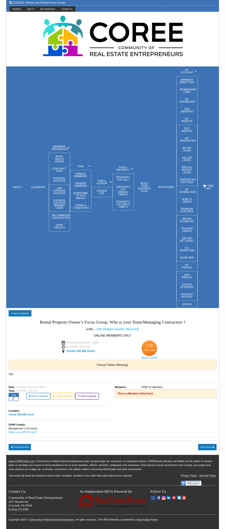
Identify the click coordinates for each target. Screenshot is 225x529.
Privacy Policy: (189, 475)
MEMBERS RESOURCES (60, 147)
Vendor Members (80, 184)
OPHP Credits (59, 226)
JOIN (80, 166)
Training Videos (187, 229)
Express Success (59, 179)
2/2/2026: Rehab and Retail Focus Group (37, 2)
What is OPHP (150, 358)
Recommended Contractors (61, 216)
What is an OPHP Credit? (23, 432)
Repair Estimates (187, 220)
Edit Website (186, 129)
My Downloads (188, 190)
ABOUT (17, 187)
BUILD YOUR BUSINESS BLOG (144, 187)
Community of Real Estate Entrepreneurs (51, 519)
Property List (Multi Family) (123, 204)
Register (17, 9)
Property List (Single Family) (123, 191)
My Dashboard (47, 9)
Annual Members (80, 175)
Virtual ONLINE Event (80, 351)
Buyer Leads (187, 149)
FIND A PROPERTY (123, 168)
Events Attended (187, 285)
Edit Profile (187, 276)
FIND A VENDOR (101, 182)
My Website (186, 120)
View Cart (208, 187)
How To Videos (187, 200)
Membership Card (188, 90)
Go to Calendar (20, 313)
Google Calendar (63, 396)
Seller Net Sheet (187, 239)
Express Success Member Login (59, 204)
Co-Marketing (187, 249)
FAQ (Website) (186, 110)
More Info (187, 257)
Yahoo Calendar (87, 396)
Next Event (207, 447)
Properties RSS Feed (188, 180)
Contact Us (66, 9)
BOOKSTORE (166, 187)
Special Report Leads (187, 170)
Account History (187, 295)
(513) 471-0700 (18, 509)
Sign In (30, 9)
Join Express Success (59, 191)
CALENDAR (38, 187)
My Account (187, 71)
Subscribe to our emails (80, 195)
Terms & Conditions (81, 206)
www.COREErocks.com (22, 461)
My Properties (188, 139)
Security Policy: (207, 475)
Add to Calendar (38, 396)
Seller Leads (187, 159)
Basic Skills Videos (59, 159)
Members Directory (187, 81)
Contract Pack (59, 170)
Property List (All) (123, 178)
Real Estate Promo (147, 519)
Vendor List (101, 192)
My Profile (187, 266)
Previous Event (20, 447)
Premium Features (186, 210)
